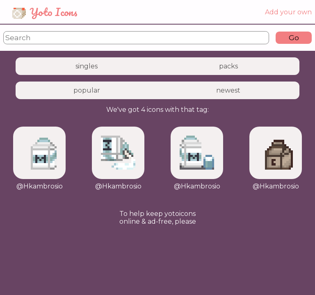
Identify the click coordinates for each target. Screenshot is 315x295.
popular (86, 90)
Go (294, 37)
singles (86, 66)
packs (228, 66)
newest (228, 90)
